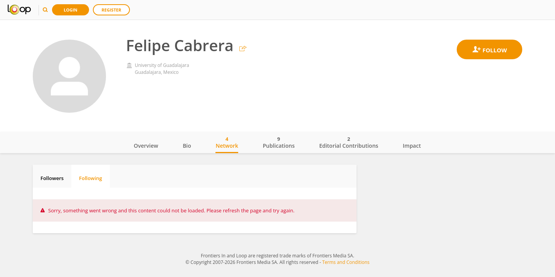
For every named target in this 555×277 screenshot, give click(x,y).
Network (226, 142)
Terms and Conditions (346, 262)
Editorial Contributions (348, 142)
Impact (412, 145)
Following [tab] (90, 178)
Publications (279, 142)
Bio (187, 145)
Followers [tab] (52, 178)
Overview (146, 145)
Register (111, 10)
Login (70, 10)
